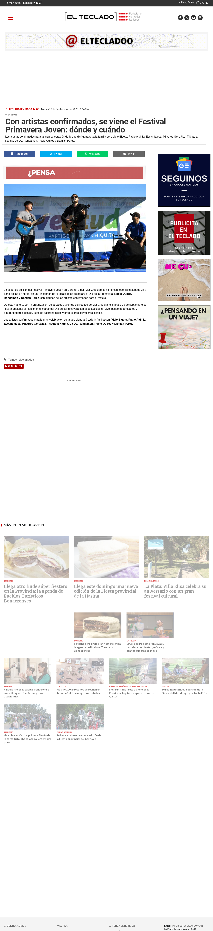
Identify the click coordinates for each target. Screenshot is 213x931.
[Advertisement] (106, 79)
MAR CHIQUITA (13, 366)
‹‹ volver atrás (74, 380)
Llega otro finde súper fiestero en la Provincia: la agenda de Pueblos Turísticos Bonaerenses (35, 594)
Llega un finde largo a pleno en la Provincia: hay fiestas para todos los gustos (131, 693)
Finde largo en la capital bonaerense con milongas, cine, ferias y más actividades (26, 693)
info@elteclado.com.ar (187, 925)
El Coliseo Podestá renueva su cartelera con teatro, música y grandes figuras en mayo (145, 647)
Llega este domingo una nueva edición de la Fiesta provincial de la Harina (106, 591)
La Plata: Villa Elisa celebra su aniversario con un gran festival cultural (175, 591)
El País (62, 925)
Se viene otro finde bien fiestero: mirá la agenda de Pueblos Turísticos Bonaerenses (97, 647)
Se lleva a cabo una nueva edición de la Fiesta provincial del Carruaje (78, 737)
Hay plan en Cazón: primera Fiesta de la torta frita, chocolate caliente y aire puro (27, 739)
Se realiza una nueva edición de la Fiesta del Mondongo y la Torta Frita (184, 691)
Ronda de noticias (122, 925)
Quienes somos (15, 925)
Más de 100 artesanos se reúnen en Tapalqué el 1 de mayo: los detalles (78, 691)
